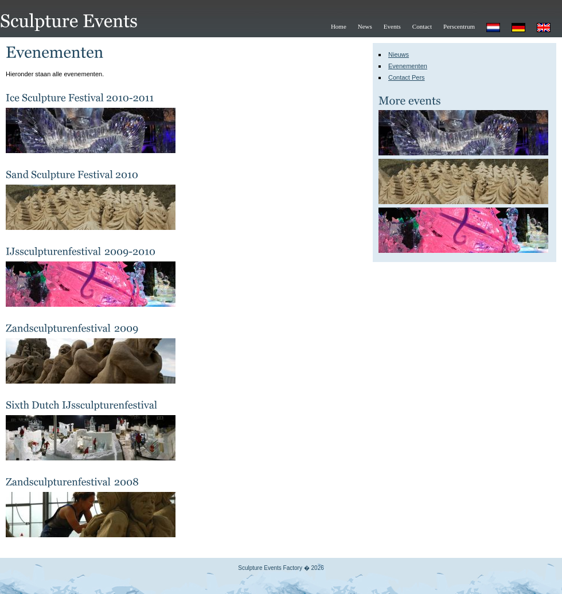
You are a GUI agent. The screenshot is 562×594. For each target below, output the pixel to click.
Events (392, 26)
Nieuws (398, 54)
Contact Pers (406, 77)
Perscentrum (459, 26)
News (365, 26)
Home (338, 26)
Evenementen (407, 65)
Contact (422, 26)
